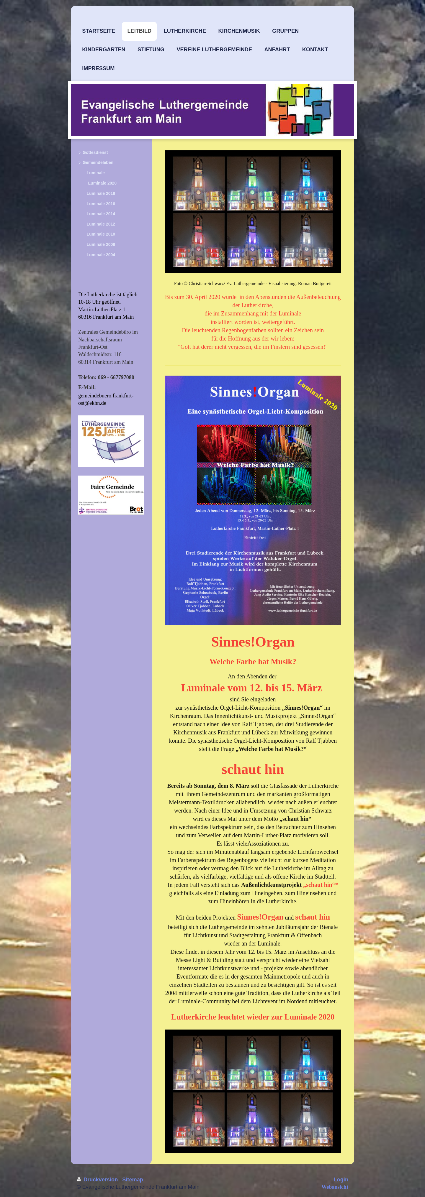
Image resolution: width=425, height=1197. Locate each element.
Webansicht (334, 1187)
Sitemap (132, 1180)
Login (341, 1180)
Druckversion (98, 1180)
